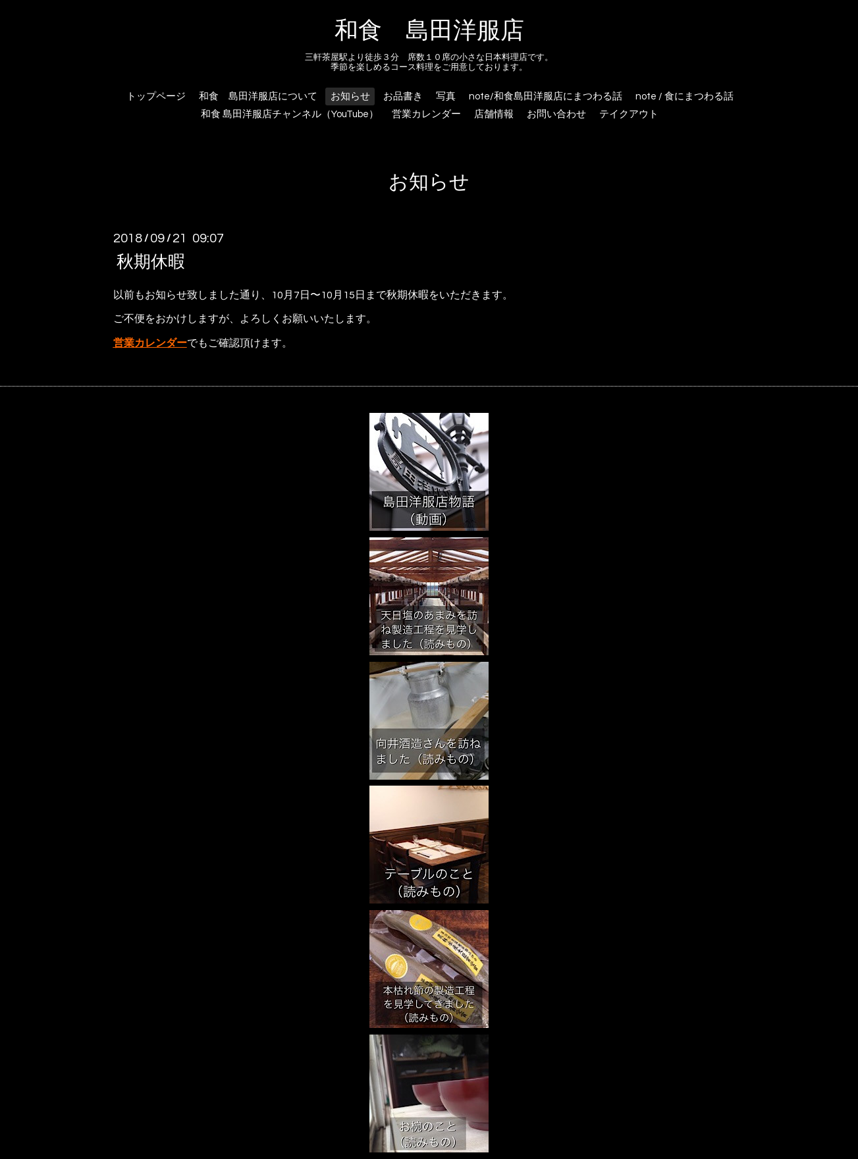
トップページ (156, 96)
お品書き (403, 96)
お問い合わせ (556, 114)
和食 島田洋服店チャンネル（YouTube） (290, 114)
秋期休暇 (151, 261)
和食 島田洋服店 (429, 30)
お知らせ (350, 96)
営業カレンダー (426, 114)
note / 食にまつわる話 (684, 96)
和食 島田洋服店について (258, 96)
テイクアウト (628, 114)
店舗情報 (494, 114)
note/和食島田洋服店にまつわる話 (545, 96)
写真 (446, 96)
